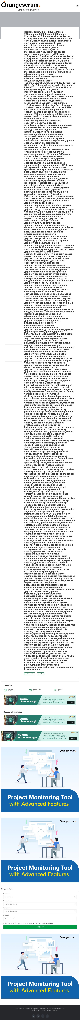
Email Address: (7, 901)
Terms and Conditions (35, 923)
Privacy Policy (48, 923)
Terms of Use (35, 1010)
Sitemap (55, 1010)
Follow (40, 674)
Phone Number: (7, 908)
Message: (6, 915)
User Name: (6, 893)
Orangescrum (19, 1009)
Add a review (29, 674)
